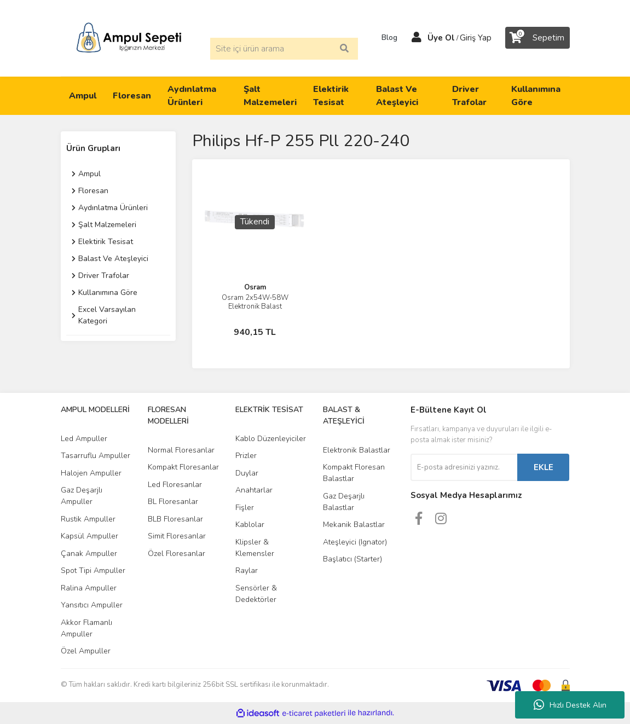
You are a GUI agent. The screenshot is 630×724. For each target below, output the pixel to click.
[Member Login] (416, 38)
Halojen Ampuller (91, 473)
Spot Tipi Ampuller (93, 570)
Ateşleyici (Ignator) (355, 542)
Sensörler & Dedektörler (256, 594)
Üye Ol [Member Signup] (441, 37)
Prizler (246, 455)
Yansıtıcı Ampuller (92, 605)
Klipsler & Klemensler (254, 548)
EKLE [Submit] (543, 467)
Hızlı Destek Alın (570, 705)
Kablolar (249, 524)
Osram (255, 287)
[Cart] (537, 38)
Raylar (246, 570)
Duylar (246, 473)
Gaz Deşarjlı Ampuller (81, 496)
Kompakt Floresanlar (183, 467)
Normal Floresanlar (181, 450)
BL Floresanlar (173, 501)
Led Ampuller (84, 438)
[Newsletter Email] (464, 467)
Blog (385, 38)
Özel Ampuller (86, 651)
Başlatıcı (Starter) (352, 559)
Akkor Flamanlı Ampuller (86, 628)
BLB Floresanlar (175, 519)
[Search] (284, 49)
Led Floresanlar (175, 484)
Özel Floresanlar (176, 553)
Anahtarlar (254, 490)
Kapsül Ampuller (89, 536)
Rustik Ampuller (88, 519)
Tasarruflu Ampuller (95, 455)
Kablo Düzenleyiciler (270, 438)
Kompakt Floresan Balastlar (354, 473)
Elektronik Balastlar (356, 450)
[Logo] (129, 37)
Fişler (244, 507)
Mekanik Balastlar (354, 524)
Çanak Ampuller (89, 553)
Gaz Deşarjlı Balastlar (344, 502)
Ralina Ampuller (89, 588)
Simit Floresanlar (177, 536)
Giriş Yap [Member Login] (476, 37)
